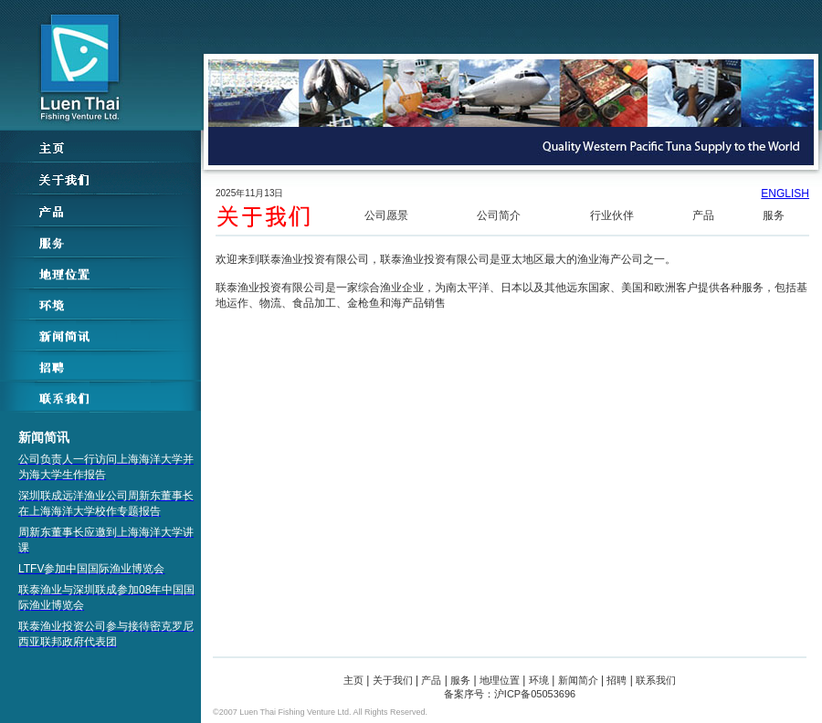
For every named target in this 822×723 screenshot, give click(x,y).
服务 (774, 215)
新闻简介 (578, 680)
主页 (353, 680)
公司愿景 (386, 215)
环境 (539, 680)
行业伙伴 (612, 215)
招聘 (616, 680)
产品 (703, 215)
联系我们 (656, 680)
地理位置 (500, 680)
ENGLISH (785, 193)
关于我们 (393, 680)
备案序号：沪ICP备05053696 (509, 693)
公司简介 (499, 215)
